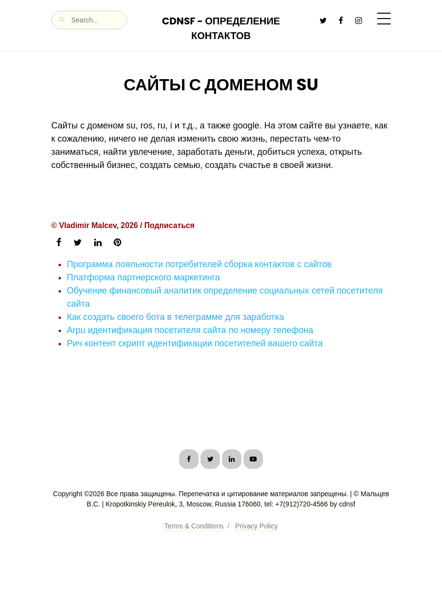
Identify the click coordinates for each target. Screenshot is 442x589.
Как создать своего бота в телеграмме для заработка (175, 317)
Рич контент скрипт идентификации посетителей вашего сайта (195, 343)
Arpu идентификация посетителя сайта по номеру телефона (190, 330)
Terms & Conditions (193, 526)
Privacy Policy (256, 526)
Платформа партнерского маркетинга (143, 277)
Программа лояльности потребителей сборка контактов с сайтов (199, 264)
